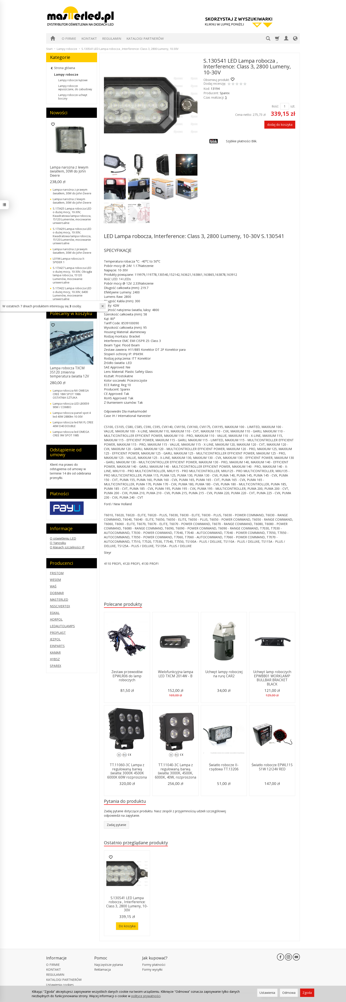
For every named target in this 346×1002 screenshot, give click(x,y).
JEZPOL (55, 639)
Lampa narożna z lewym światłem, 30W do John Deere (69, 171)
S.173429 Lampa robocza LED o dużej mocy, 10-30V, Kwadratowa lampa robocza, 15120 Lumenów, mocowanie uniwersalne (72, 236)
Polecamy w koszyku (71, 313)
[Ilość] (284, 106)
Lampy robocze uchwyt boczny (72, 96)
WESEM (55, 580)
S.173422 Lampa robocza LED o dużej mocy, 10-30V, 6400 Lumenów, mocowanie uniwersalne (72, 293)
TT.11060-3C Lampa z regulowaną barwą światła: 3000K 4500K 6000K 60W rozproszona (127, 771)
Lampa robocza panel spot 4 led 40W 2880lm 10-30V (72, 414)
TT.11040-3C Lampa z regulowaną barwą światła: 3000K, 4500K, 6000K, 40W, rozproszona (175, 771)
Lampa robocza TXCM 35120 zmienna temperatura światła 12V (69, 372)
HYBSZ (55, 659)
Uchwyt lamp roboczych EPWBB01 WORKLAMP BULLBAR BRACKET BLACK (272, 678)
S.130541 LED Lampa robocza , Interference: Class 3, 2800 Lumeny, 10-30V (127, 904)
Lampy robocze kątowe (73, 80)
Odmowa (288, 993)
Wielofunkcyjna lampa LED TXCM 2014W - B (175, 674)
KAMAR (55, 652)
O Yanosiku (58, 543)
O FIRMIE (69, 38)
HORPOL (56, 619)
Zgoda (307, 993)
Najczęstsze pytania (108, 965)
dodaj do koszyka (279, 124)
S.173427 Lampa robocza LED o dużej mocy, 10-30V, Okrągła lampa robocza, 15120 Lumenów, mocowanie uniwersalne (72, 275)
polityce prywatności (145, 996)
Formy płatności (153, 965)
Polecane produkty (123, 604)
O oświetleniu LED (63, 538)
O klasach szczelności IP (67, 547)
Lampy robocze (66, 74)
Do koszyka (127, 926)
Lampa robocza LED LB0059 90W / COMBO (71, 405)
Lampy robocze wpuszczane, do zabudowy (75, 87)
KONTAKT (89, 38)
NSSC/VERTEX (60, 606)
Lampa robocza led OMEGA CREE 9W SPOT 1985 (71, 433)
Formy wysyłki (152, 969)
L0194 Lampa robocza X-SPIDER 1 (69, 260)
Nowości (58, 113)
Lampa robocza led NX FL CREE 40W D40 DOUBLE (73, 424)
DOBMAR (57, 593)
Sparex (224, 93)
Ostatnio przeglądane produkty (136, 843)
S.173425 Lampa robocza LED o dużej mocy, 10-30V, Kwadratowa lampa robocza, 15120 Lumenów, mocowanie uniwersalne (72, 215)
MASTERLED (59, 599)
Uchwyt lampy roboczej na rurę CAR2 (224, 674)
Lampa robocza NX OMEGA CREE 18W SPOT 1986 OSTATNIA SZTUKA (71, 394)
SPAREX (55, 666)
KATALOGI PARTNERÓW (145, 38)
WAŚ (53, 586)
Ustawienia (267, 993)
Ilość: (275, 106)
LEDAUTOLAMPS (62, 626)
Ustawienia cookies (60, 985)
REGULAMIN (111, 38)
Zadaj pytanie (116, 825)
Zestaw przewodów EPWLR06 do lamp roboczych (127, 676)
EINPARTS (57, 646)
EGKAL (55, 613)
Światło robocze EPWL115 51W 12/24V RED (272, 767)
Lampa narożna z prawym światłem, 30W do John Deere (72, 191)
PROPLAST (58, 632)
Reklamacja (102, 969)
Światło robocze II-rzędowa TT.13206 (224, 767)
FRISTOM (57, 573)
